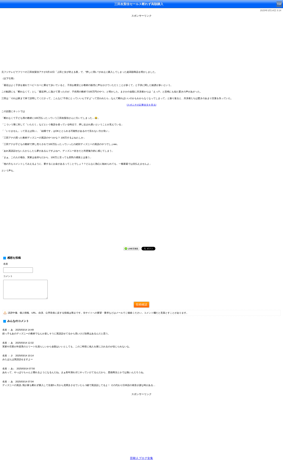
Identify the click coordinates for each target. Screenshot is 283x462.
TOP (279, 4)
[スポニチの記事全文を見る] (141, 104)
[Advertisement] (141, 43)
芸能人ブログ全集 (141, 458)
